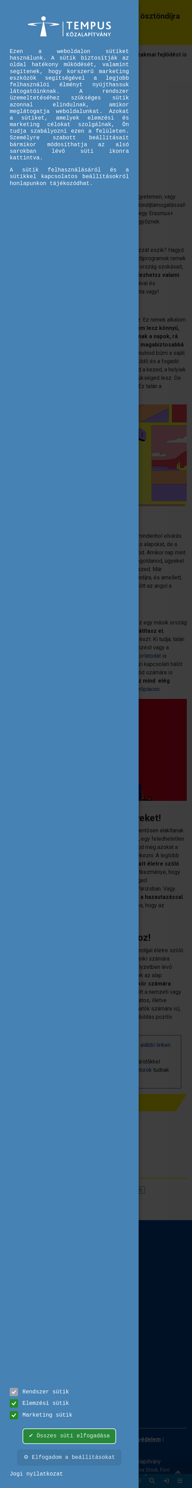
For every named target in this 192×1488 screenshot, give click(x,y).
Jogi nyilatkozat (36, 1474)
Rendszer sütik (39, 1392)
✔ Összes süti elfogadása (69, 1436)
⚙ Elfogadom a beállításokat (69, 1457)
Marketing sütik (41, 1415)
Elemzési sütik (39, 1403)
